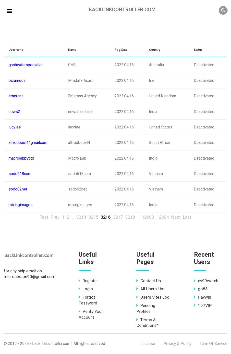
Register (88, 280)
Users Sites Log (153, 297)
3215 (93, 217)
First (44, 217)
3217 (118, 217)
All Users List (150, 288)
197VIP (203, 305)
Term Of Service (213, 343)
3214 (81, 217)
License (148, 343)
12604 (163, 217)
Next (176, 217)
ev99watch (206, 280)
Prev (55, 217)
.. (73, 217)
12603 (148, 217)
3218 (130, 217)
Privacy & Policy (177, 343)
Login (86, 288)
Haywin (202, 297)
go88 (201, 288)
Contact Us (148, 280)
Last (187, 217)
